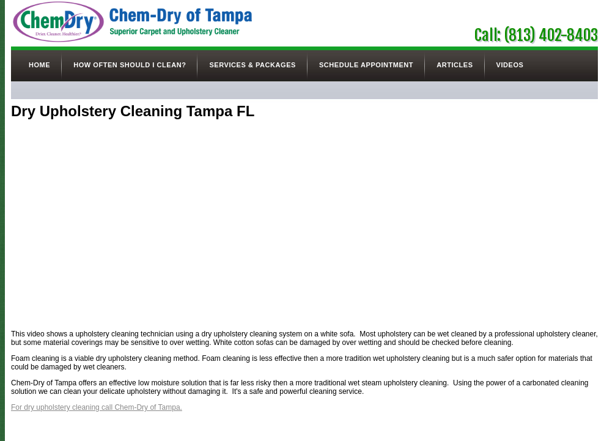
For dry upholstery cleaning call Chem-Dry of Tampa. (96, 407)
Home (39, 65)
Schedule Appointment (366, 65)
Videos (510, 65)
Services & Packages (252, 65)
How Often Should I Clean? (129, 65)
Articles (454, 65)
